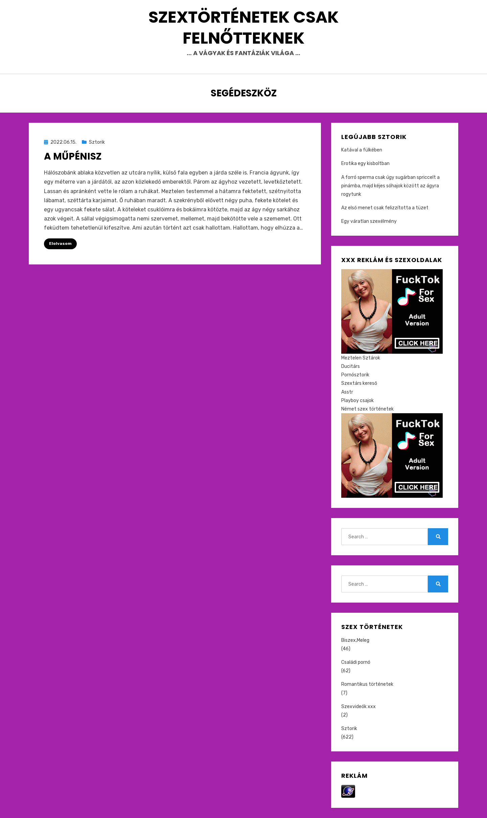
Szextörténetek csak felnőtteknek (243, 27)
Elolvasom (60, 243)
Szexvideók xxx (358, 706)
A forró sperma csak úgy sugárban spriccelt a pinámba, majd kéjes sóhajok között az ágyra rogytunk (390, 185)
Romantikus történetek (367, 684)
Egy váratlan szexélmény (369, 221)
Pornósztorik (355, 375)
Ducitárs (350, 366)
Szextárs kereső (359, 383)
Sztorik (97, 142)
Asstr (347, 392)
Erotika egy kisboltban (365, 163)
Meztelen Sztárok (360, 358)
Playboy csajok (357, 400)
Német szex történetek (367, 409)
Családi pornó (355, 662)
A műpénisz (72, 156)
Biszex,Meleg (355, 640)
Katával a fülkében (361, 150)
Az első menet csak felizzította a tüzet (384, 208)
